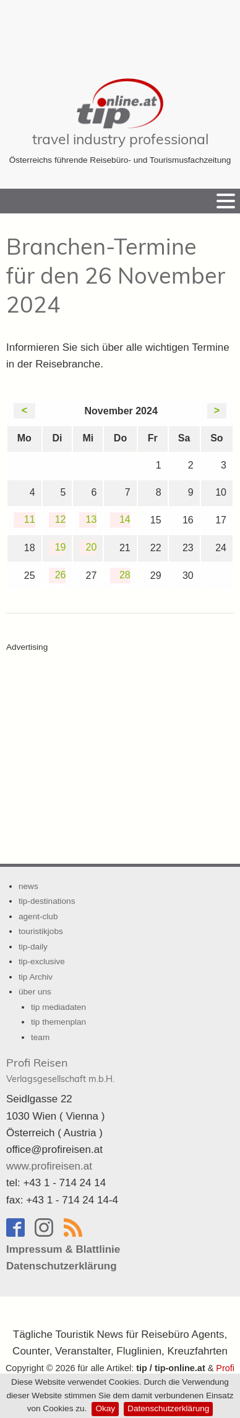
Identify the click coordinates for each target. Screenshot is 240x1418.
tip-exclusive (42, 961)
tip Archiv (36, 977)
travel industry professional (120, 139)
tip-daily (33, 946)
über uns (35, 991)
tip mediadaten (58, 1007)
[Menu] (225, 201)
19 (60, 547)
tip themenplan (58, 1022)
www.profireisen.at (49, 1166)
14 (125, 519)
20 (91, 547)
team (40, 1037)
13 (91, 519)
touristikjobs (41, 931)
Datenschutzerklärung (168, 1408)
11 (29, 519)
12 (60, 519)
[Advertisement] (120, 31)
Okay (105, 1408)
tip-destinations (47, 901)
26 (60, 575)
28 (125, 575)
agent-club (38, 916)
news (28, 886)
